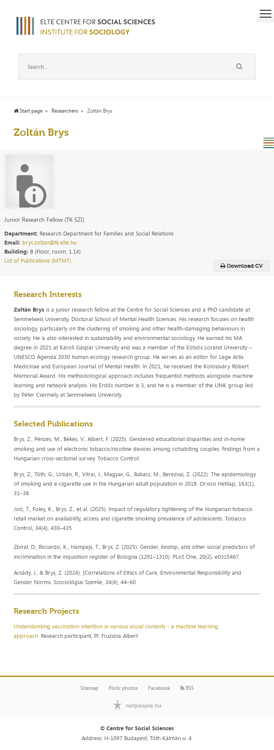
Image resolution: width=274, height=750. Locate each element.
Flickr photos (123, 688)
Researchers (65, 110)
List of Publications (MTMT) (37, 260)
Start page (28, 110)
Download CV (241, 266)
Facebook (159, 688)
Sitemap (89, 688)
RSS (187, 688)
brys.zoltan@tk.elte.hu (49, 242)
